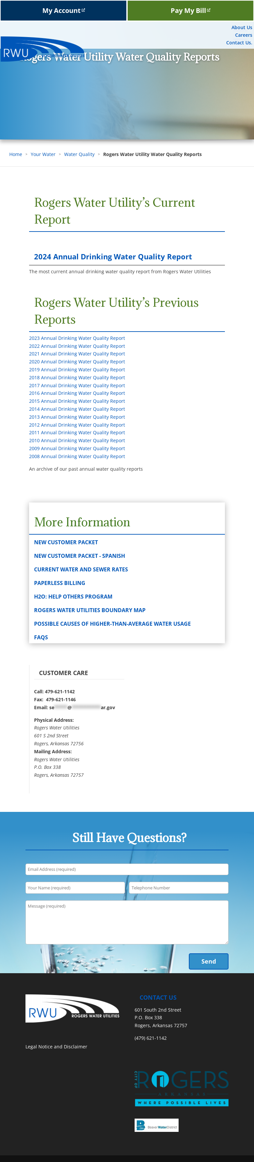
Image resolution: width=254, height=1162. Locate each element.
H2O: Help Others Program (73, 596)
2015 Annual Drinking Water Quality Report (77, 401)
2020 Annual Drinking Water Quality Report (77, 361)
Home (15, 154)
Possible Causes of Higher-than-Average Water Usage (112, 623)
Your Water (43, 154)
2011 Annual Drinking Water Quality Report (77, 432)
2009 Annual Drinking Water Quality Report (77, 448)
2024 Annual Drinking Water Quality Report (113, 256)
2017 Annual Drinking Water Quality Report (77, 385)
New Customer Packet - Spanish (79, 555)
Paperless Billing (59, 583)
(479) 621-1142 (151, 1038)
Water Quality (79, 154)
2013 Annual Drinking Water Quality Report (77, 417)
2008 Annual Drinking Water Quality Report (77, 456)
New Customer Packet (66, 542)
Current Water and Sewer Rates (81, 569)
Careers (243, 35)
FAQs (41, 637)
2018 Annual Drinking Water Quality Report (77, 377)
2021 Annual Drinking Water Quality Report (77, 353)
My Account (63, 10)
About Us (242, 27)
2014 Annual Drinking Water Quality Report (77, 409)
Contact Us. (239, 42)
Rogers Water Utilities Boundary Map (90, 610)
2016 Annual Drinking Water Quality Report (77, 393)
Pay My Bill (190, 10)
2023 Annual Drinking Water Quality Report (77, 338)
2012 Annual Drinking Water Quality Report (77, 425)
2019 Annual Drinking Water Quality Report (77, 369)
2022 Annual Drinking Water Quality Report (77, 346)
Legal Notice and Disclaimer (56, 1046)
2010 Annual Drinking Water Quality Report (77, 440)
